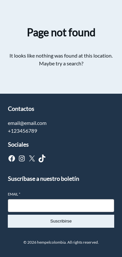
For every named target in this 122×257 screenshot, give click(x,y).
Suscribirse (61, 221)
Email (14, 194)
